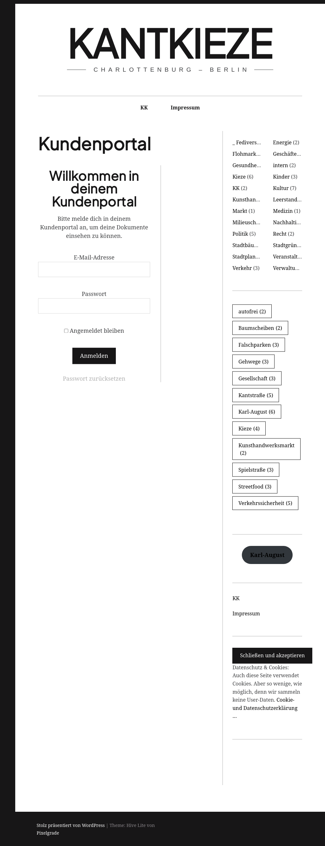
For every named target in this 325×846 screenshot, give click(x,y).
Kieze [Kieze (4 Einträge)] (249, 428)
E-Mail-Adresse (94, 257)
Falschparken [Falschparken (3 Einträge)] (258, 345)
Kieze (239, 176)
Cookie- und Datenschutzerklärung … (264, 707)
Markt (239, 210)
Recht (280, 233)
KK (144, 107)
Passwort (94, 294)
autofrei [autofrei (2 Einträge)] (252, 311)
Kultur (281, 188)
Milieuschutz (247, 222)
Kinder (281, 176)
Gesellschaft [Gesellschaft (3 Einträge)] (256, 378)
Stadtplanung (248, 256)
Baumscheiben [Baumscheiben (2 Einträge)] (260, 328)
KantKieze (169, 42)
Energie (282, 142)
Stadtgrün (285, 245)
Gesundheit (246, 165)
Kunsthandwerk (251, 199)
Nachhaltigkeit (290, 222)
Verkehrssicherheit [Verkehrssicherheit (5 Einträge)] (265, 503)
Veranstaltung (290, 256)
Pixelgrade (48, 833)
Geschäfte (284, 153)
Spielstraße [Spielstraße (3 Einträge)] (255, 469)
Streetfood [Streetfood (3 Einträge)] (254, 486)
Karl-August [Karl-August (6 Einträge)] (256, 412)
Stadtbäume (246, 245)
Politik (240, 233)
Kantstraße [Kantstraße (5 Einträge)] (255, 395)
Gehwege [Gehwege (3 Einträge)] (253, 361)
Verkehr (242, 268)
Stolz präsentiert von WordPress (71, 825)
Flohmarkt (245, 153)
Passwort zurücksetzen (94, 378)
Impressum (185, 107)
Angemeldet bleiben (94, 330)
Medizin (283, 210)
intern (280, 165)
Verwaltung (287, 268)
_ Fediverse (245, 142)
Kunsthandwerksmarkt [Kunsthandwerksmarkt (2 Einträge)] (266, 449)
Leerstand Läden (293, 199)
